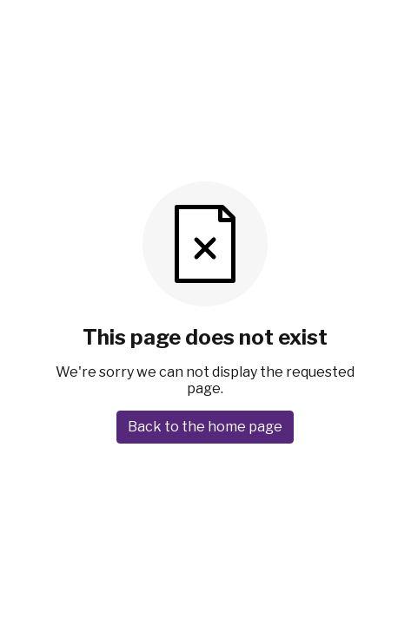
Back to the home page (205, 426)
